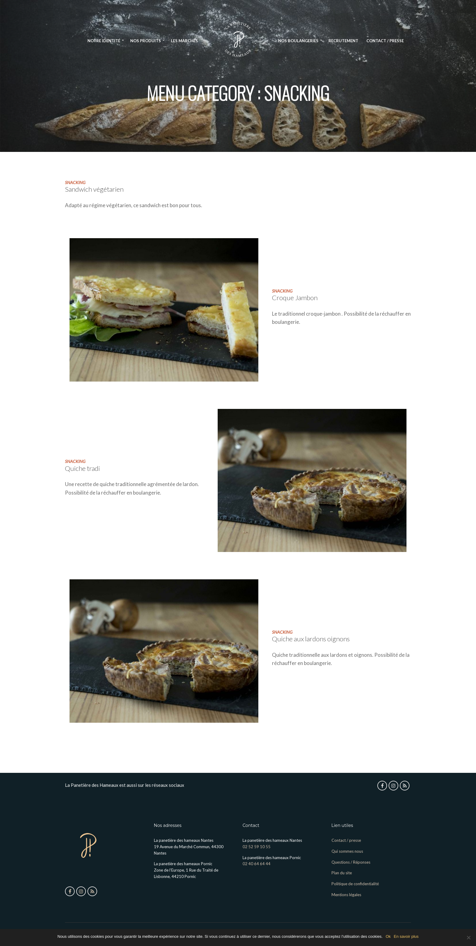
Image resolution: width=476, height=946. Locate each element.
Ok (388, 936)
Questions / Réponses (351, 862)
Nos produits (145, 40)
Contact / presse (385, 40)
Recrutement (343, 40)
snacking (75, 182)
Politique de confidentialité (355, 883)
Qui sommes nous (347, 851)
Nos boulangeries (298, 40)
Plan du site (342, 872)
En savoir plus (406, 936)
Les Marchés (184, 40)
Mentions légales (346, 894)
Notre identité (103, 40)
